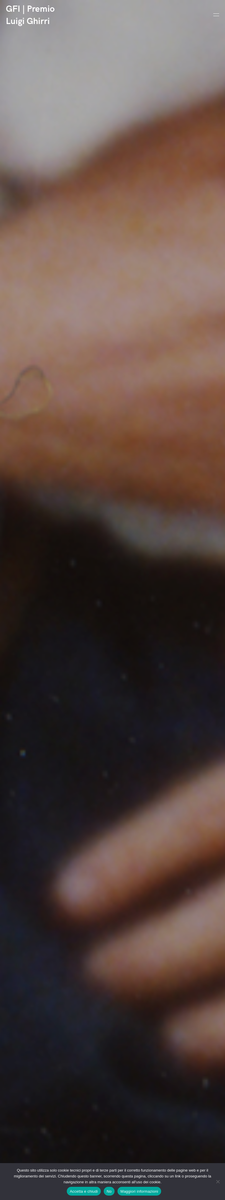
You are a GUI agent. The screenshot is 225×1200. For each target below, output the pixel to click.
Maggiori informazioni (139, 1191)
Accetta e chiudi (84, 1191)
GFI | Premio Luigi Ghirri (30, 15)
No (109, 1191)
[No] (218, 1181)
